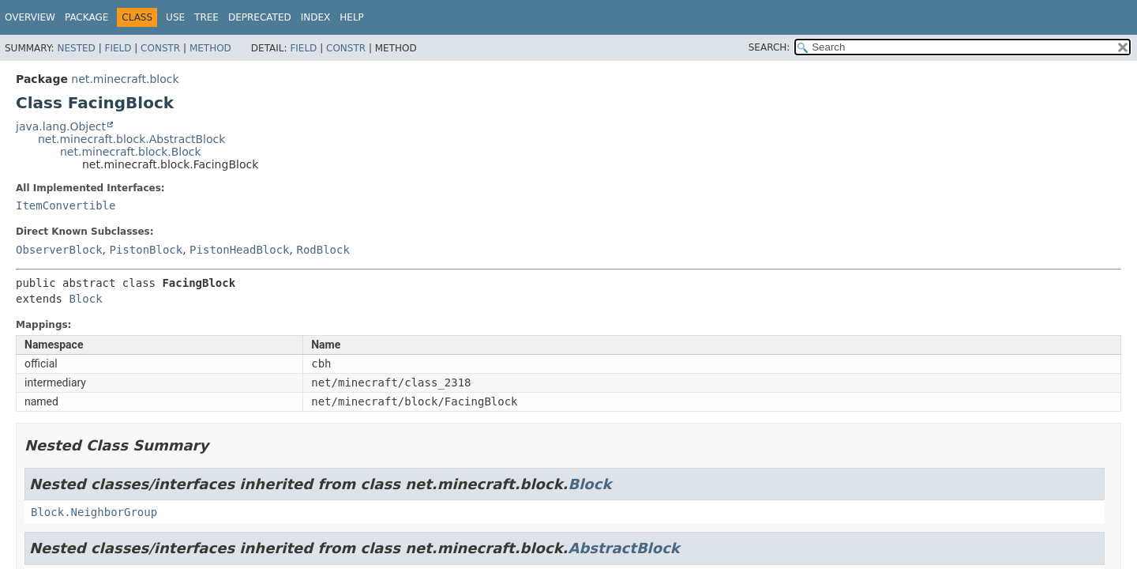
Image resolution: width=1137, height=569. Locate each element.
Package (86, 17)
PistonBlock (145, 249)
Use (175, 17)
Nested (76, 48)
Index (316, 17)
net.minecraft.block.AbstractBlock (131, 139)
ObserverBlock (59, 249)
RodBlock (322, 249)
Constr (160, 48)
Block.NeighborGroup (94, 512)
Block (85, 298)
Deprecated (259, 17)
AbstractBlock (623, 548)
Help (352, 17)
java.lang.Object (61, 126)
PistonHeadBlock (239, 249)
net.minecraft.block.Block (130, 151)
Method (210, 48)
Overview (30, 17)
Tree (206, 17)
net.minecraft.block (124, 79)
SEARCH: (769, 47)
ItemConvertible (65, 205)
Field (117, 48)
